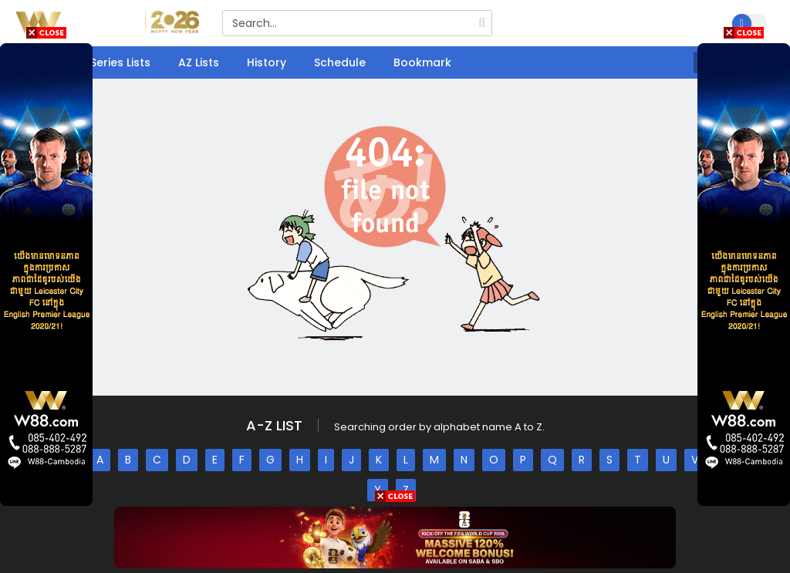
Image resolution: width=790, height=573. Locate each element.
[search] (482, 23)
